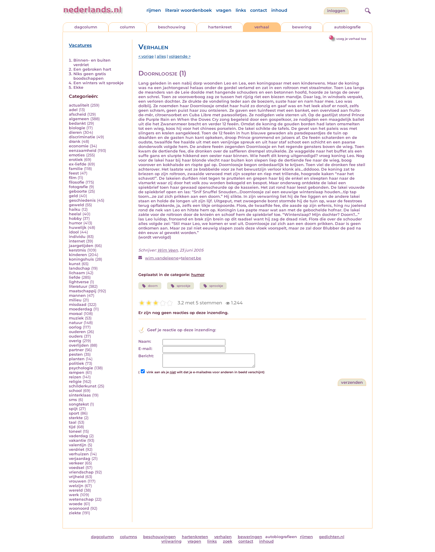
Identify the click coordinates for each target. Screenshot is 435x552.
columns (128, 536)
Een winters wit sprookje (98, 83)
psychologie (81, 368)
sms (73, 399)
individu (77, 236)
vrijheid (76, 476)
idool (74, 232)
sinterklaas (80, 395)
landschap (79, 268)
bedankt (77, 123)
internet (77, 241)
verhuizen (79, 454)
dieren (75, 132)
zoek (227, 541)
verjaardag (79, 458)
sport (74, 413)
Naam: (144, 341)
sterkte (76, 418)
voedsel (76, 467)
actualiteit (79, 105)
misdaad (77, 304)
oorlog (75, 327)
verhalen (223, 536)
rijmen (154, 10)
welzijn (76, 485)
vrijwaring (171, 541)
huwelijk (77, 227)
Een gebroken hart (92, 69)
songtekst (79, 404)
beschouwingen (159, 536)
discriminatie (82, 137)
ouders (76, 336)
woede (75, 504)
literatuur (78, 286)
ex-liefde (77, 164)
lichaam (77, 273)
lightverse (79, 282)
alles (161, 56)
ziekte (75, 513)
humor (75, 223)
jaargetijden (81, 245)
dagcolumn (85, 27)
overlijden (79, 345)
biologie (77, 128)
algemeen (79, 119)
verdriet (76, 449)
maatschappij (82, 291)
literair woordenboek (188, 10)
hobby (75, 218)
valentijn (77, 445)
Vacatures (80, 45)
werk (74, 495)
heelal (75, 214)
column (127, 27)
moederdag (80, 309)
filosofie (76, 182)
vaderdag (78, 436)
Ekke (78, 87)
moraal (75, 313)
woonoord (79, 508)
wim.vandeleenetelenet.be (173, 258)
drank (74, 141)
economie (79, 146)
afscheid (77, 114)
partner (76, 350)
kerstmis (77, 250)
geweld (76, 205)
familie (76, 168)
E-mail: (145, 348)
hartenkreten (195, 536)
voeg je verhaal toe (351, 39)
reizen (75, 377)
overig (75, 341)
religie (75, 381)
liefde (74, 277)
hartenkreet (220, 27)
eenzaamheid (82, 150)
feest (74, 173)
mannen (77, 295)
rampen (76, 372)
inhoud (279, 10)
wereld (76, 490)
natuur (75, 322)
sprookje (180, 286)
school (75, 390)
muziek (76, 318)
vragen (223, 10)
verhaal (261, 27)
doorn (150, 286)
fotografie (78, 187)
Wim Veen (167, 250)
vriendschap (81, 472)
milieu (75, 300)
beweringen (250, 536)
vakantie (77, 440)
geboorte (78, 191)
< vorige (146, 56)
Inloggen (336, 10)
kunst (74, 264)
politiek (76, 363)
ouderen (77, 331)
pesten (76, 354)
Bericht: (146, 356)
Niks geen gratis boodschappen (89, 76)
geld (73, 196)
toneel (75, 431)
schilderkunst (82, 386)
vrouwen (77, 481)
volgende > (180, 56)
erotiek (76, 159)
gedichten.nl (331, 536)
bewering (301, 27)
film (72, 177)
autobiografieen (281, 536)
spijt (73, 408)
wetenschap (81, 499)
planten (77, 359)
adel (73, 110)
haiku (74, 209)
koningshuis (81, 259)
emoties (77, 155)
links (241, 10)
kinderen (78, 254)
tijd (72, 427)
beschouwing (171, 27)
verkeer (76, 463)
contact (258, 10)
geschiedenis (82, 200)
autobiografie (347, 27)
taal (72, 422)
